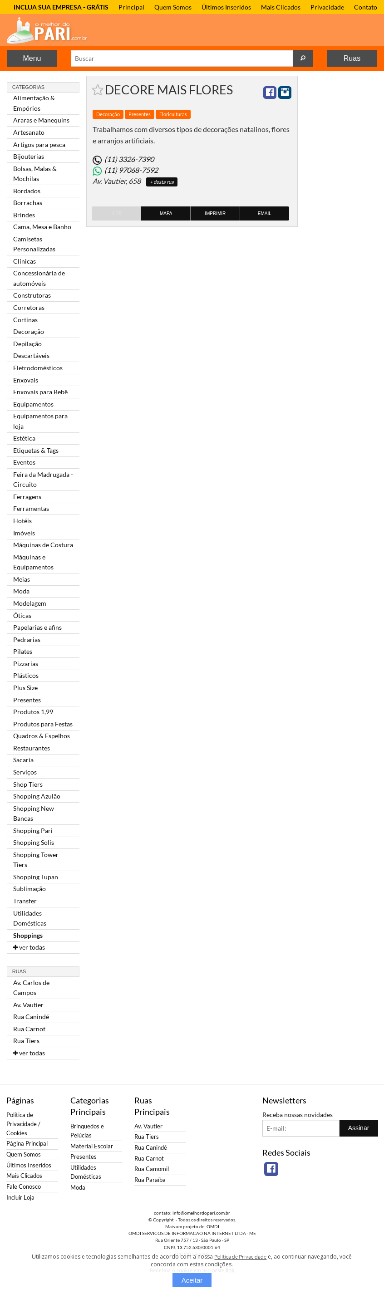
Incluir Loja (20, 1197)
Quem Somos (173, 7)
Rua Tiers (26, 1040)
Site (116, 213)
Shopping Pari (33, 830)
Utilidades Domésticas (29, 918)
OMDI (213, 1226)
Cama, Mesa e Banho (42, 226)
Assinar (358, 1128)
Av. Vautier (28, 1005)
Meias (21, 579)
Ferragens (27, 496)
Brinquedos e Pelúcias (87, 1131)
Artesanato (28, 132)
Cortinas (25, 319)
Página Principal (27, 1143)
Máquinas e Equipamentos (33, 562)
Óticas (22, 615)
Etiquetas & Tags (36, 450)
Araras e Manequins (41, 120)
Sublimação (29, 888)
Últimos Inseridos (226, 7)
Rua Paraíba (150, 1179)
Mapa (166, 213)
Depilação (27, 344)
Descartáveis (31, 355)
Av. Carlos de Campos (31, 987)
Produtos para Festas (43, 724)
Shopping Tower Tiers (36, 859)
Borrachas (27, 202)
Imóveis (24, 533)
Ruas (352, 58)
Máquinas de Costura (43, 545)
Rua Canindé (31, 1016)
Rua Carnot (29, 1029)
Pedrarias (26, 639)
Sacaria (23, 760)
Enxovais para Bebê (40, 392)
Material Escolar (91, 1146)
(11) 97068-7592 (131, 170)
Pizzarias (25, 663)
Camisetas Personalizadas (34, 244)
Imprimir (215, 213)
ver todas (29, 947)
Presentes (27, 700)
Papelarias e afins (37, 627)
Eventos (24, 462)
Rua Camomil (151, 1169)
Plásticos (26, 675)
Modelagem (29, 603)
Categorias (28, 87)
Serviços (25, 772)
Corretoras (28, 307)
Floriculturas (173, 114)
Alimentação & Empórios (34, 103)
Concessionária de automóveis (39, 278)
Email (264, 213)
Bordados (26, 191)
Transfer (25, 901)
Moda (21, 591)
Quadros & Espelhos (41, 736)
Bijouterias (28, 156)
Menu (32, 58)
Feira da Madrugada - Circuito (43, 479)
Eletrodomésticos (38, 368)
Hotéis (22, 520)
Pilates (22, 651)
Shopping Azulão (36, 796)
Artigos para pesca (39, 144)
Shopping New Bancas (33, 813)
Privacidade (327, 7)
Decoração (28, 331)
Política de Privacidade (240, 1256)
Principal (131, 7)
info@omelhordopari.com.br (201, 1212)
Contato (365, 7)
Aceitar (192, 1280)
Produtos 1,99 (33, 712)
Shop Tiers (28, 784)
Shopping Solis (33, 842)
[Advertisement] (341, 212)
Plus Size (25, 687)
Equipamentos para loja (40, 421)
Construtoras (32, 295)
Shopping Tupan (35, 877)
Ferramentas (31, 508)
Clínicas (24, 261)
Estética (24, 438)
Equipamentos (33, 404)
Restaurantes (31, 748)
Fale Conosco (23, 1186)
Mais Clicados (280, 7)
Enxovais (25, 380)
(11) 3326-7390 (129, 159)
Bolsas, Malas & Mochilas (35, 173)
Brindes (24, 215)
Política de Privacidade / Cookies (23, 1124)
